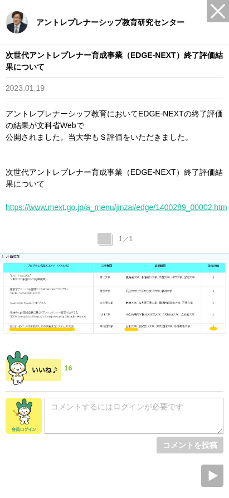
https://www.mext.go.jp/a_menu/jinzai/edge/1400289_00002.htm (116, 207)
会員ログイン (24, 416)
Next (212, 476)
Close (218, 11)
